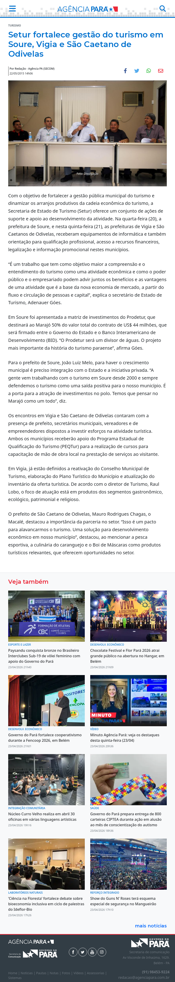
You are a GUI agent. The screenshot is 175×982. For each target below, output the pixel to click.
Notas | (56, 973)
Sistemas (15, 978)
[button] (11, 8)
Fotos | (68, 973)
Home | (14, 973)
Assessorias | (97, 973)
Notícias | (28, 973)
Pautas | (43, 973)
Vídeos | (80, 973)
